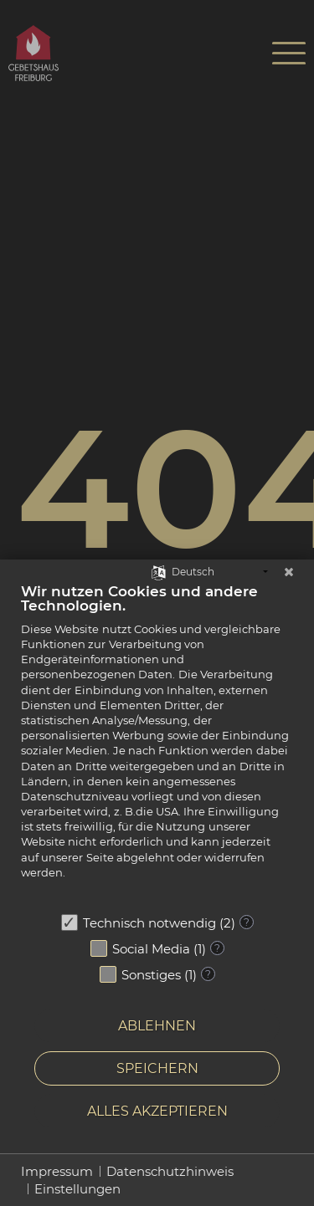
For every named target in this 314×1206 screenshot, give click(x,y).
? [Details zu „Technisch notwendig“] (247, 922)
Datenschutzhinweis (170, 1171)
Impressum (57, 1171)
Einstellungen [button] (77, 1189)
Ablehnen (157, 1026)
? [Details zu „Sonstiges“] (208, 974)
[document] (157, 743)
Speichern (157, 1068)
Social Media (151, 949)
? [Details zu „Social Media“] (217, 948)
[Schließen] (288, 572)
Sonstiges (151, 975)
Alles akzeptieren (157, 1111)
